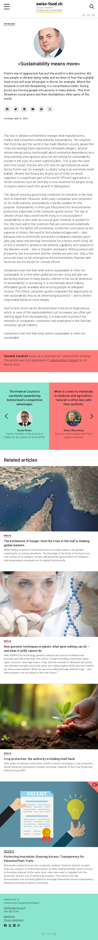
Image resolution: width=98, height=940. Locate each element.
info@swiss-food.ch (15, 908)
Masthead (9, 916)
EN (93, 15)
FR (88, 15)
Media (7, 535)
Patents (9, 851)
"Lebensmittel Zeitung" (63, 360)
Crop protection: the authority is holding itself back (39, 759)
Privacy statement (14, 920)
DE (83, 15)
